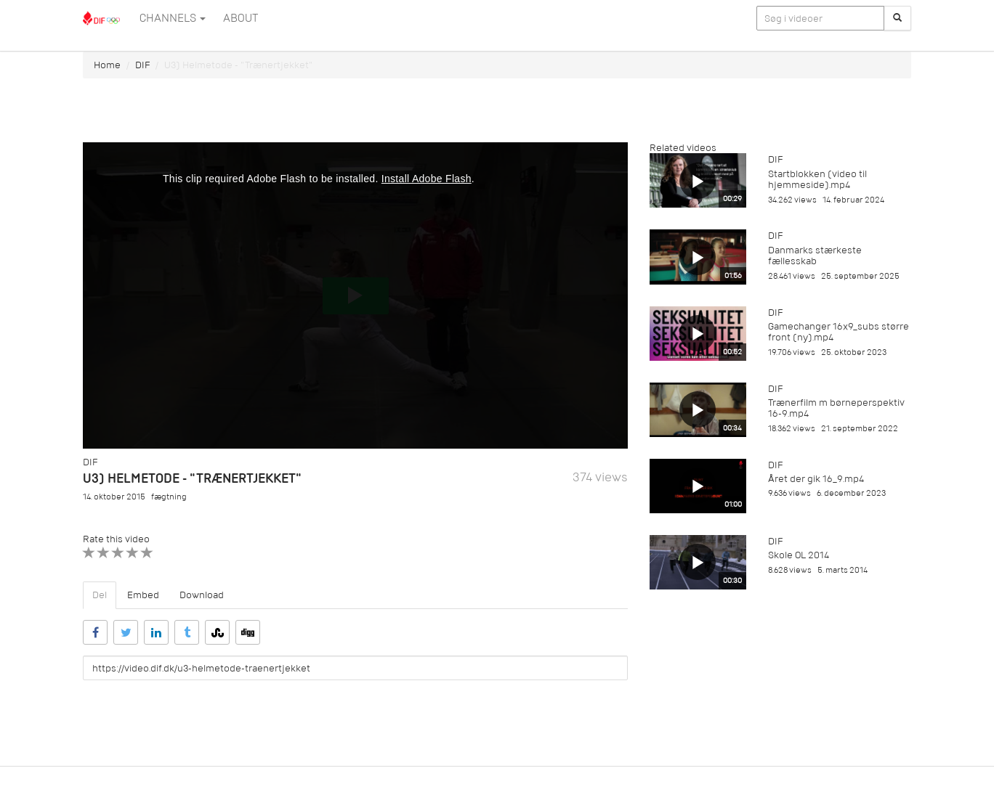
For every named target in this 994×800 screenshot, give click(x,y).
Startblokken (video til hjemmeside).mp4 (817, 179)
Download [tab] (201, 595)
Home (107, 65)
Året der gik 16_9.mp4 (816, 479)
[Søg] (897, 18)
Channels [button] (173, 18)
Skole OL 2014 (798, 555)
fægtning (169, 497)
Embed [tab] (143, 595)
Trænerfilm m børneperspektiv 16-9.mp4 (836, 408)
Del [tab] (99, 595)
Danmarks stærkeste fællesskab (815, 255)
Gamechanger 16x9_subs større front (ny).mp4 (838, 331)
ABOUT (240, 18)
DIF (142, 65)
